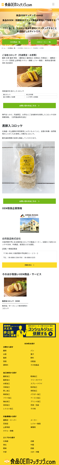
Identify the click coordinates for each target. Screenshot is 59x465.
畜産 (11, 58)
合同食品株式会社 (11, 238)
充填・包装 (35, 405)
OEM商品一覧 (11, 48)
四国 (32, 448)
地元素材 (9, 63)
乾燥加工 (34, 376)
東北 (5, 444)
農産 (3, 58)
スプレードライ (36, 383)
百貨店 (11, 60)
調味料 (5, 365)
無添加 (47, 60)
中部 (5, 452)
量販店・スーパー (10, 420)
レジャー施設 (37, 60)
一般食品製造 (12, 248)
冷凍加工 (44, 58)
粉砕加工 (34, 387)
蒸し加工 (6, 390)
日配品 (33, 361)
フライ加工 (7, 398)
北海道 (5, 441)
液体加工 (6, 405)
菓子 (32, 354)
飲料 (32, 357)
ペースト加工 (36, 398)
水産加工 (37, 58)
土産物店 (18, 60)
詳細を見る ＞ (29, 265)
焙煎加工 (34, 390)
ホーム (3, 48)
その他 (33, 408)
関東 (5, 448)
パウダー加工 (36, 394)
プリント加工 (36, 401)
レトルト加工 (8, 408)
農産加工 (22, 58)
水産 (7, 58)
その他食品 (35, 365)
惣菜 (15, 58)
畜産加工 (30, 58)
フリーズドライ (36, 380)
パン (32, 350)
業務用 (33, 427)
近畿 (4, 248)
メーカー (34, 420)
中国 (32, 444)
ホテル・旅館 (27, 60)
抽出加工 (6, 401)
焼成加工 (6, 394)
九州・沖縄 (35, 452)
